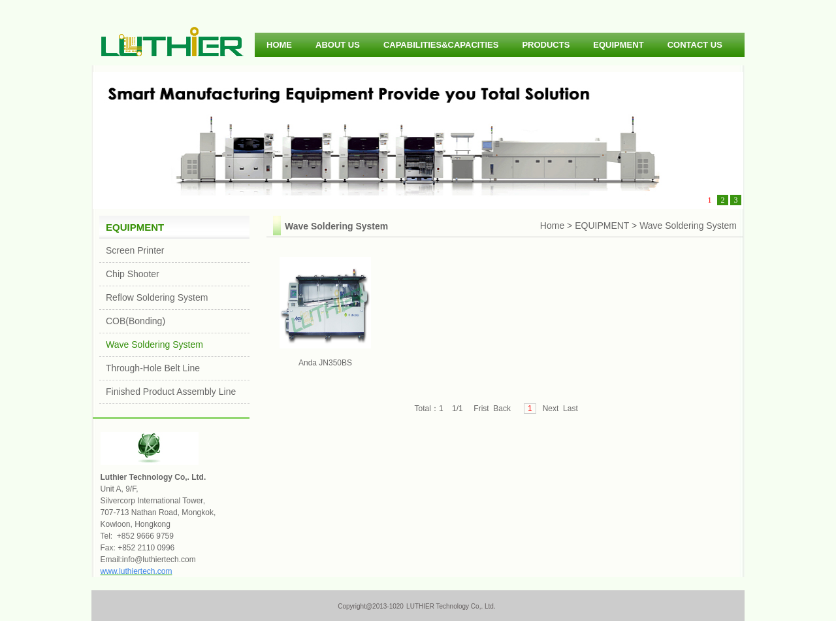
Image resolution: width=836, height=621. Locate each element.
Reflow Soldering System (157, 297)
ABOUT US (337, 45)
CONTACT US (694, 45)
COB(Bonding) (135, 321)
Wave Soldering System (154, 344)
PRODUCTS (546, 45)
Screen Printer (135, 250)
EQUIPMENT (618, 45)
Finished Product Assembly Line (171, 391)
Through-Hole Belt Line (153, 368)
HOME (279, 45)
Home (552, 225)
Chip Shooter (132, 274)
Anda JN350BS (325, 312)
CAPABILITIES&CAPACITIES (440, 45)
